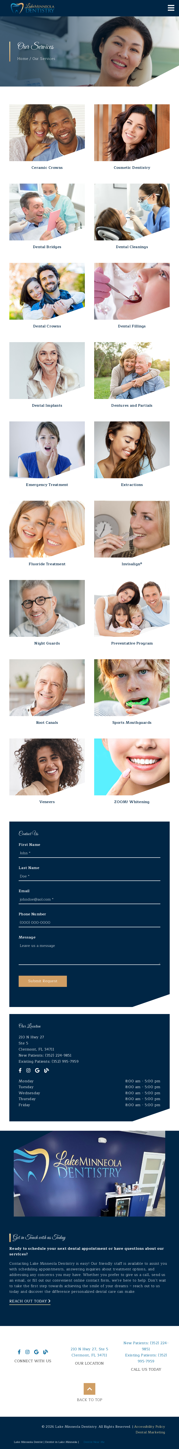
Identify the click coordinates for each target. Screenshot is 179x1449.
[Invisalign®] (132, 534)
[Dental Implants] (47, 375)
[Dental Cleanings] (132, 217)
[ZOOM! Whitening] (132, 772)
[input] (89, 853)
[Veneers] (47, 772)
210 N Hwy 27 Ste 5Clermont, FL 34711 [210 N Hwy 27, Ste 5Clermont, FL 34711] (89, 1352)
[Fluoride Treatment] (47, 534)
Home (22, 59)
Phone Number (32, 914)
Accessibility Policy (149, 1426)
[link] (32, 8)
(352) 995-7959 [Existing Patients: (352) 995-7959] (146, 1358)
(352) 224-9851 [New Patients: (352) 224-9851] (146, 1346)
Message (27, 937)
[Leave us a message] (89, 953)
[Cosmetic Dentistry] (132, 137)
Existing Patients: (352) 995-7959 (49, 1061)
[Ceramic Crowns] (47, 137)
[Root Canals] (47, 692)
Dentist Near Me (94, 1442)
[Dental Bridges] (47, 217)
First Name (29, 845)
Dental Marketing (150, 1432)
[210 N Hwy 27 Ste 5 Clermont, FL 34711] (89, 1043)
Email (24, 891)
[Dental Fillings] (132, 296)
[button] (43, 981)
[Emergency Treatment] (47, 454)
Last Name (29, 868)
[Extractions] (132, 454)
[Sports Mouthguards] (132, 692)
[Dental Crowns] (47, 296)
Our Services (43, 59)
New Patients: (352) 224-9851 (45, 1055)
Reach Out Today (30, 1301)
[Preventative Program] (132, 613)
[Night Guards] (47, 613)
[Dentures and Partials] (132, 375)
